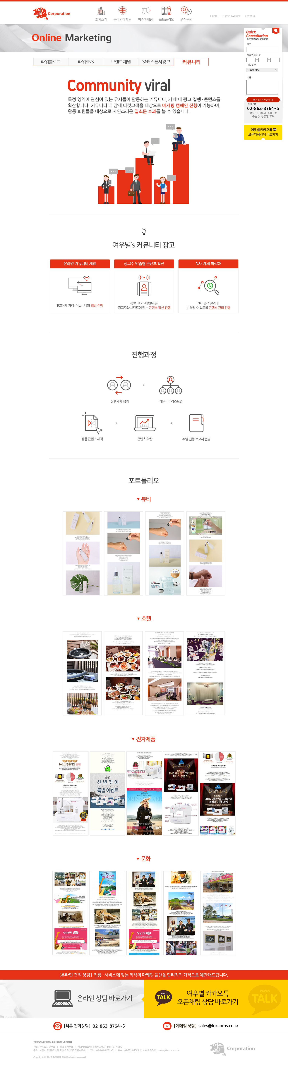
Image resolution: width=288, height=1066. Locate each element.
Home (213, 16)
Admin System (231, 16)
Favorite (250, 16)
